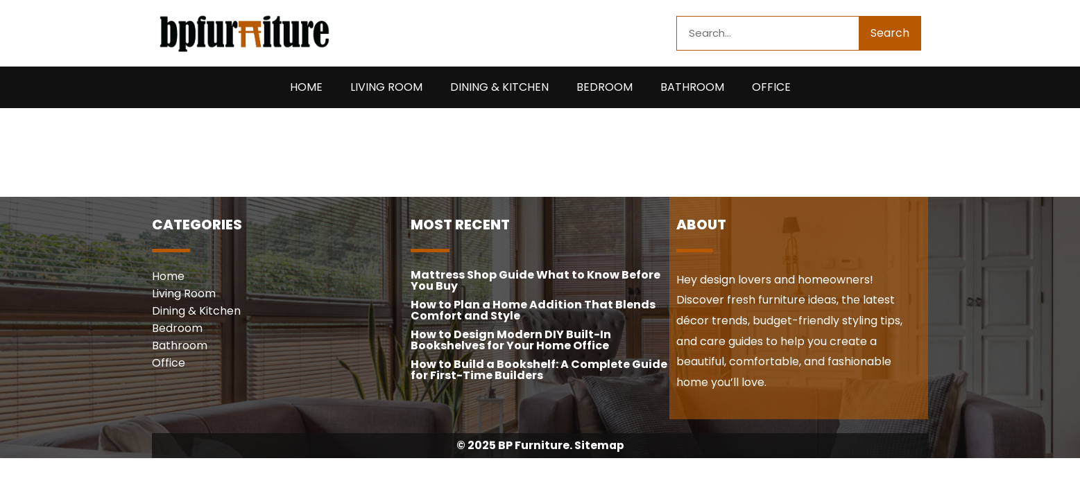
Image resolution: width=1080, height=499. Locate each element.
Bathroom (692, 87)
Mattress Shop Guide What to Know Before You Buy (535, 280)
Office (771, 87)
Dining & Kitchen (499, 87)
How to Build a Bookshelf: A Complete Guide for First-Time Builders (539, 369)
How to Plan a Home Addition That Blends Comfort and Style (533, 310)
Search (890, 33)
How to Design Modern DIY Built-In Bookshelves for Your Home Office (511, 339)
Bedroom (604, 87)
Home (306, 87)
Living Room (386, 87)
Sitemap (599, 445)
